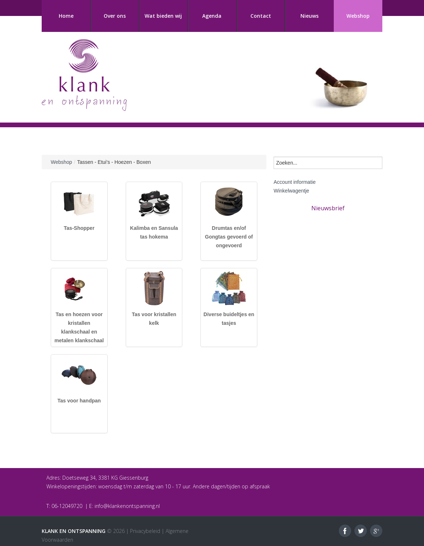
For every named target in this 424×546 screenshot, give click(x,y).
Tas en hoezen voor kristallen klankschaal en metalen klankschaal (79, 327)
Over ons (115, 15)
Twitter (360, 531)
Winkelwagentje (291, 191)
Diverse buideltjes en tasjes (229, 318)
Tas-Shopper (79, 228)
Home (66, 15)
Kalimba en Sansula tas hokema (154, 232)
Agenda (211, 15)
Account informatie (295, 182)
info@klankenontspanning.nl (127, 505)
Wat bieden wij (163, 15)
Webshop (358, 15)
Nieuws (309, 15)
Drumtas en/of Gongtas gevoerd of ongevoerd (229, 236)
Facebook (345, 531)
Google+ (376, 531)
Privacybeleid (145, 531)
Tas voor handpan (79, 401)
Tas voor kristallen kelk (154, 318)
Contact (260, 15)
